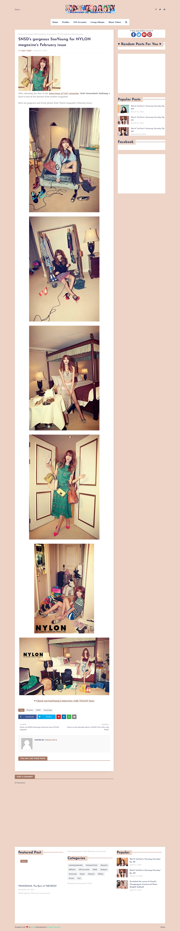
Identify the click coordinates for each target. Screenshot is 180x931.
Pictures (30, 710)
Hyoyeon (104, 865)
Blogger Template (53, 927)
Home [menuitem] (55, 22)
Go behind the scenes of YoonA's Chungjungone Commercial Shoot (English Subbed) (143, 884)
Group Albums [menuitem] (97, 22)
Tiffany (100, 874)
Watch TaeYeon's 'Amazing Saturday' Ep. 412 (145, 860)
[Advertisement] (141, 73)
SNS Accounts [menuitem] (79, 22)
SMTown (72, 870)
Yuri (79, 878)
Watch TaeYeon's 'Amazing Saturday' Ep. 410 (148, 118)
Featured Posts (91, 865)
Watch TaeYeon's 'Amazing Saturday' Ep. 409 (148, 107)
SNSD (38, 710)
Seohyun (104, 870)
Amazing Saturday (76, 865)
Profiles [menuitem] (65, 22)
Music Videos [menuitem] (115, 22)
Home (17, 9)
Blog (32, 927)
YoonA (71, 878)
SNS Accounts (84, 870)
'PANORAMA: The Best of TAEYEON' (37, 886)
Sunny (82, 874)
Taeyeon (91, 874)
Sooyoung (28, 34)
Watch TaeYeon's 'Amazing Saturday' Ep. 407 (148, 130)
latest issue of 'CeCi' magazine (64, 93)
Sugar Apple (26, 50)
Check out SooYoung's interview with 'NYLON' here (65, 700)
